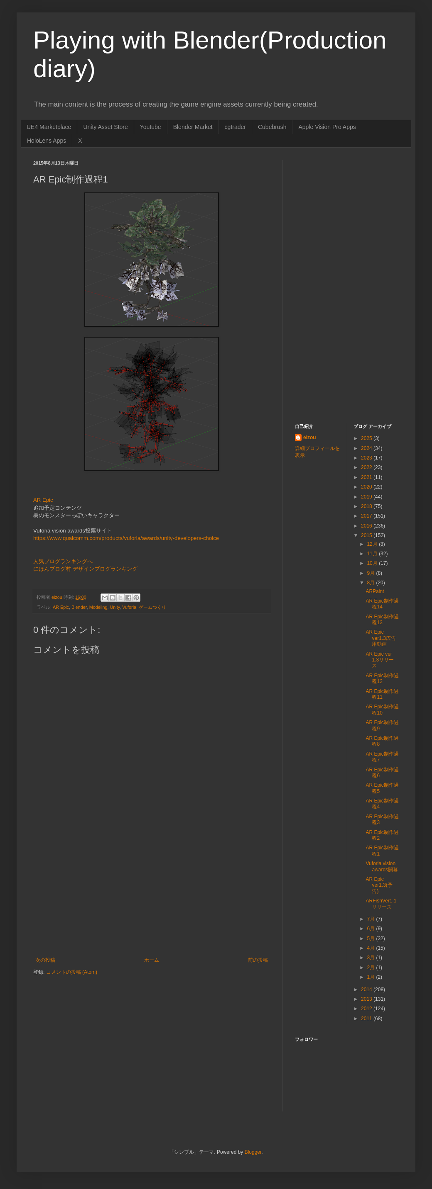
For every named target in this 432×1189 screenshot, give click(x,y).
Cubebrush (272, 127)
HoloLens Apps (46, 140)
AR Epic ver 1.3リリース (380, 660)
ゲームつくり (152, 607)
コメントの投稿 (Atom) (71, 972)
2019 (367, 497)
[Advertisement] (151, 895)
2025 (367, 438)
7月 (371, 919)
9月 (371, 573)
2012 (367, 1009)
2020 (367, 487)
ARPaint (375, 591)
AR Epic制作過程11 (382, 694)
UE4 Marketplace (49, 127)
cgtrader (235, 127)
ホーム (151, 960)
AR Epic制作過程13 (382, 619)
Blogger (253, 1152)
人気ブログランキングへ (63, 561)
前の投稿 (258, 960)
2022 (367, 467)
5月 (371, 938)
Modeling (98, 607)
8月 (371, 583)
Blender (79, 607)
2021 (367, 477)
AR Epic (43, 500)
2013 (367, 999)
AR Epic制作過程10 (382, 709)
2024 (367, 448)
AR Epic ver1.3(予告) (379, 885)
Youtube (150, 127)
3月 (371, 957)
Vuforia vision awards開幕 (382, 866)
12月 (373, 544)
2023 (367, 458)
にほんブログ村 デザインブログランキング (85, 569)
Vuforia (129, 607)
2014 (367, 989)
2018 (367, 506)
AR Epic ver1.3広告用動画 (380, 638)
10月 (373, 563)
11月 (373, 554)
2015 (367, 535)
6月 (371, 928)
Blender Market (193, 127)
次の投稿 (45, 960)
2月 (371, 967)
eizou (309, 437)
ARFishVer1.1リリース (381, 903)
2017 (367, 516)
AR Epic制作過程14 (382, 604)
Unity (115, 607)
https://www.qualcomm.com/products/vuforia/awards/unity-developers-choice (126, 538)
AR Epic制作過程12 (382, 678)
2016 (367, 526)
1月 (371, 977)
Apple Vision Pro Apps (327, 127)
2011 (367, 1018)
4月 (371, 948)
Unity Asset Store (105, 127)
